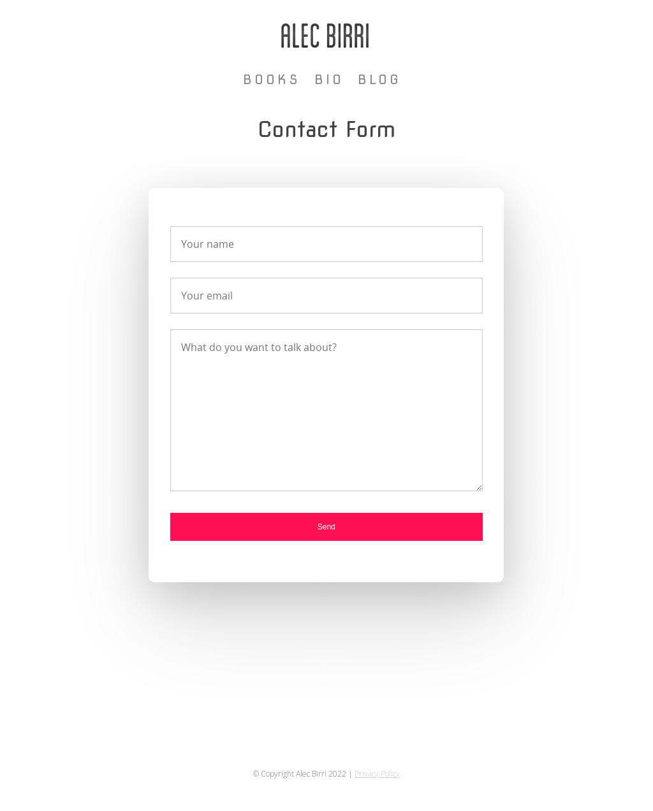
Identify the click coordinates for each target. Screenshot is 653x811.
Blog (379, 79)
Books (271, 79)
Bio (329, 79)
